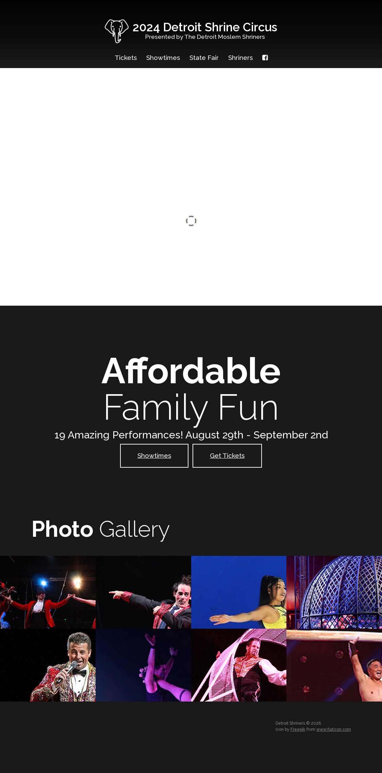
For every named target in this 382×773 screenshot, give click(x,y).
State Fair (204, 57)
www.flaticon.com (333, 729)
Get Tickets (227, 455)
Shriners (240, 57)
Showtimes (163, 57)
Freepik (297, 729)
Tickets (126, 57)
